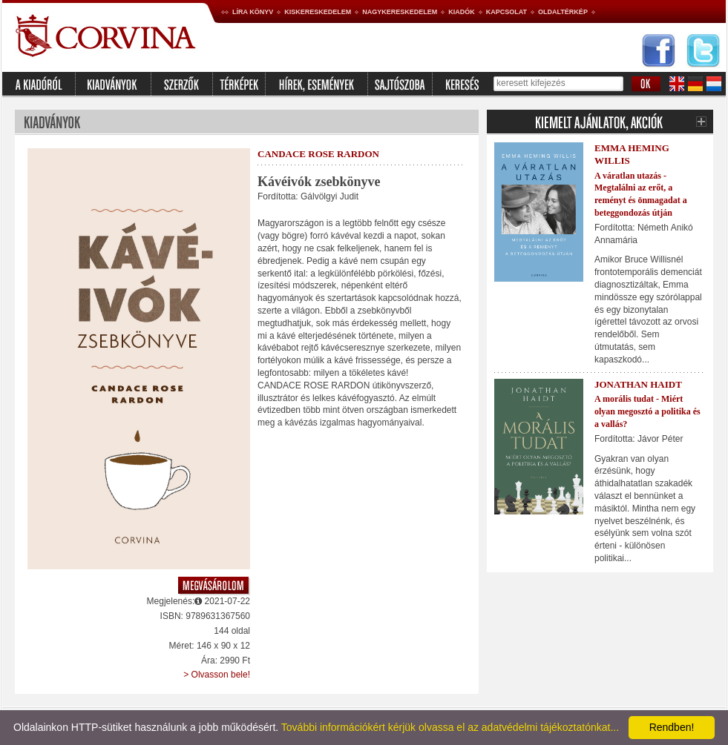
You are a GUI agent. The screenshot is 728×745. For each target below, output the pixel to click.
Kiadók (461, 12)
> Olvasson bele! (216, 674)
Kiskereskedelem (317, 12)
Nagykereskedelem (399, 12)
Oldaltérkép (563, 12)
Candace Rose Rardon (318, 153)
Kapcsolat (506, 12)
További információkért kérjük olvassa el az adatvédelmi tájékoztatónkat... (450, 727)
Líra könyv (252, 12)
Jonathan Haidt (638, 384)
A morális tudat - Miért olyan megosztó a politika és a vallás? (647, 411)
